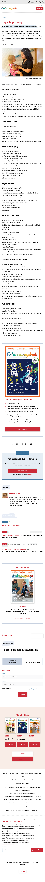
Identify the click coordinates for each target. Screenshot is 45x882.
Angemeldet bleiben (37, 689)
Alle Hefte (22, 753)
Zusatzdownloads (27, 84)
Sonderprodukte (33, 773)
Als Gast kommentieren (33, 662)
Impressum (22, 864)
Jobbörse (39, 5)
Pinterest (34, 810)
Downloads (35, 780)
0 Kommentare (37, 84)
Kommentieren (37, 636)
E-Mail (4, 673)
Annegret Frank (9, 44)
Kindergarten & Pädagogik (33, 787)
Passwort (5, 681)
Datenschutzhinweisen (8, 844)
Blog (40, 773)
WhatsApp (17, 790)
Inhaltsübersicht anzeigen (23, 618)
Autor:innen (27, 780)
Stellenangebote (26, 790)
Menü (5, 2)
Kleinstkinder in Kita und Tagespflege (13, 799)
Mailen (30, 443)
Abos (22, 776)
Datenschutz (26, 862)
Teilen (21, 443)
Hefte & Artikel (24, 773)
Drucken (17, 443)
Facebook (18, 810)
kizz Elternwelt (37, 799)
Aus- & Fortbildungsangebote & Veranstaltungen (22, 793)
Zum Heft (10, 744)
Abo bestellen (22, 759)
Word (12, 443)
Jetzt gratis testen (22, 429)
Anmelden (29, 474)
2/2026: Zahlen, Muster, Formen (17, 522)
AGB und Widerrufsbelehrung (13, 862)
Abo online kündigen (22, 806)
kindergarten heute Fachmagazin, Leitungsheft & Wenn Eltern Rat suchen (22, 796)
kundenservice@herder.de (31, 803)
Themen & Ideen (14, 773)
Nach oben (22, 871)
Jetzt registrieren (22, 470)
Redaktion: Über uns (17, 780)
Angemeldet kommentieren (12, 661)
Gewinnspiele (25, 783)
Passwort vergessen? (7, 688)
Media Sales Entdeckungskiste (17, 787)
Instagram (26, 810)
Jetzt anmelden (36, 850)
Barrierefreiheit (35, 862)
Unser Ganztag (28, 799)
